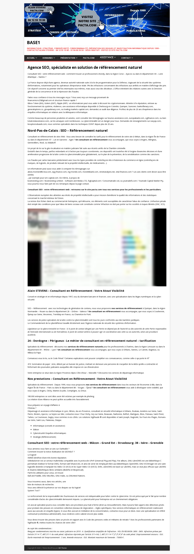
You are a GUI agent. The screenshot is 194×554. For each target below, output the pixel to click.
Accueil (31, 58)
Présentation (67, 58)
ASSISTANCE (106, 57)
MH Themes (62, 548)
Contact (126, 58)
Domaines (48, 58)
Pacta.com (88, 58)
